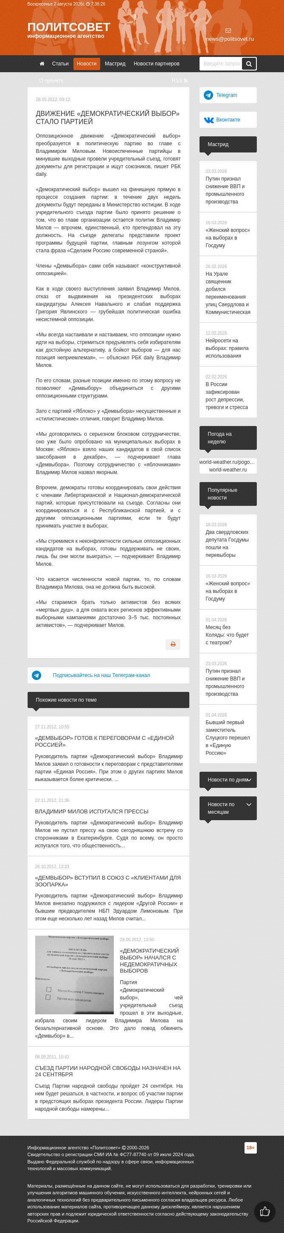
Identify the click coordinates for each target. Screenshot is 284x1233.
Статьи (60, 64)
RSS (179, 81)
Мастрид (115, 64)
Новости (86, 64)
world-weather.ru (228, 470)
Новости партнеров (157, 64)
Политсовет (69, 27)
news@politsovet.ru (230, 35)
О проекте (51, 81)
